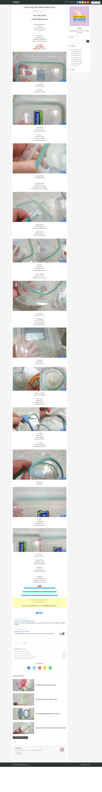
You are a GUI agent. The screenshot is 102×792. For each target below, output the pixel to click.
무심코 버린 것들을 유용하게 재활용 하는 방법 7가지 (23, 680)
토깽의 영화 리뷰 (76, 55)
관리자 (66, 2)
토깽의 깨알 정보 (36, 11)
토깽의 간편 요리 (77, 61)
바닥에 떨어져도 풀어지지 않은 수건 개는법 (21, 676)
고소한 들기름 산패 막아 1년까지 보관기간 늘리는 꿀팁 (23, 683)
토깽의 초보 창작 (76, 65)
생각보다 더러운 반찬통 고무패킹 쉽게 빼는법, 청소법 (39, 7)
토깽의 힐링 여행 (76, 57)
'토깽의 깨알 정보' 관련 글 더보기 (20, 762)
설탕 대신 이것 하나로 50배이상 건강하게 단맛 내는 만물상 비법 (25, 682)
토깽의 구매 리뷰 (77, 53)
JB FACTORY (88, 789)
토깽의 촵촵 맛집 (76, 59)
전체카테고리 (72, 2)
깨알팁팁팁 (16, 2)
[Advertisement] (39, 584)
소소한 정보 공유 (76, 49)
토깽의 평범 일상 (76, 51)
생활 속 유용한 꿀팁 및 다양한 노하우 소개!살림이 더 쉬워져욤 (28, 775)
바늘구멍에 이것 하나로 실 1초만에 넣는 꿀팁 (21, 678)
